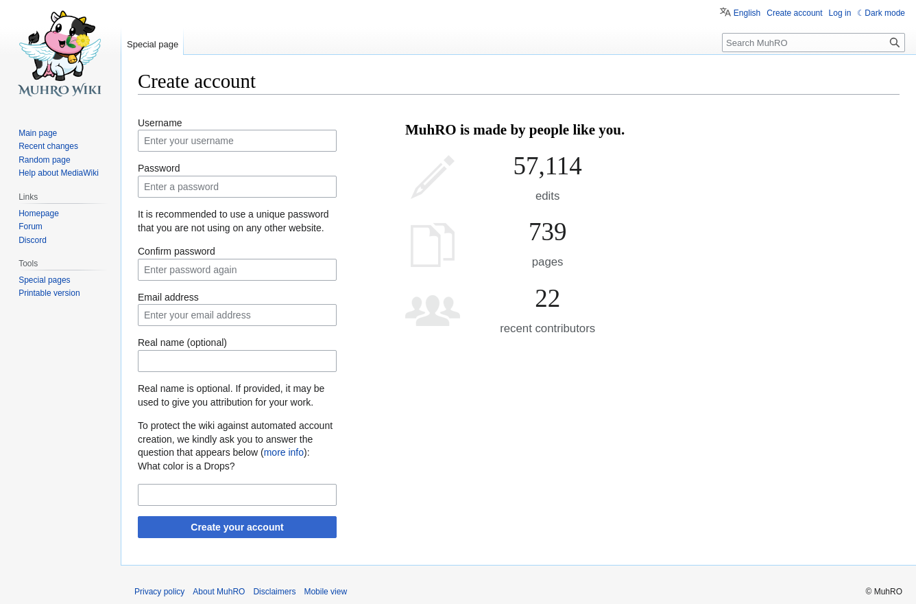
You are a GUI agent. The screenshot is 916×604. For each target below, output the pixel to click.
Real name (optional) (182, 342)
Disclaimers (274, 591)
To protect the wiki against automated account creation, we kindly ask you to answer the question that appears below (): (235, 439)
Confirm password (176, 251)
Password (159, 168)
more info (284, 452)
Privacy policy (159, 591)
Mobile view (325, 591)
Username (160, 122)
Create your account (237, 527)
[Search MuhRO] (813, 42)
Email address (168, 297)
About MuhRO (219, 591)
